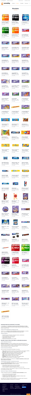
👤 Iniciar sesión (21, 0)
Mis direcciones (12, 388)
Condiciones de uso (5, 388)
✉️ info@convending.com (9, 0)
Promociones (26, 3)
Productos (13, 3)
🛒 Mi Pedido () (27, 0)
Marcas (17, 3)
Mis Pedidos (11, 387)
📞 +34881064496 (3, 0)
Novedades (21, 3)
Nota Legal (3, 387)
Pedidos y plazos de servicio (5, 389)
